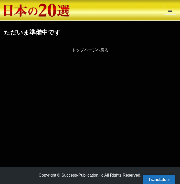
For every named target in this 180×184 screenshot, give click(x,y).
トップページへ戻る (90, 50)
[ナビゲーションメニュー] (170, 10)
